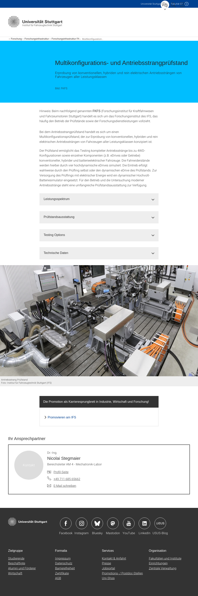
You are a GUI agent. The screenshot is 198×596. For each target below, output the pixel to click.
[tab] (99, 199)
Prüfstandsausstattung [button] (59, 217)
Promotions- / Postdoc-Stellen (122, 573)
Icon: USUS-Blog (160, 523)
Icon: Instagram (81, 523)
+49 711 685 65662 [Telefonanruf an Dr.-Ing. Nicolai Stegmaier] (67, 479)
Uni (151, 3)
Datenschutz (63, 563)
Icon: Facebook (66, 523)
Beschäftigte (16, 563)
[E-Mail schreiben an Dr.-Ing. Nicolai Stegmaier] (61, 485)
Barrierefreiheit (65, 568)
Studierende (16, 558)
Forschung (16, 38)
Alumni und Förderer (22, 568)
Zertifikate (62, 573)
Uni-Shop (108, 578)
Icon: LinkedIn (144, 523)
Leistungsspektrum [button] (57, 199)
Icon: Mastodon (113, 523)
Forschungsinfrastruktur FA (65, 38)
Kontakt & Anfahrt (114, 558)
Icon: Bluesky (97, 523)
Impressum (63, 558)
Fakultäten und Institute (165, 558)
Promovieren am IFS (62, 417)
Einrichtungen (158, 563)
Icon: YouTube (129, 523)
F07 (177, 3)
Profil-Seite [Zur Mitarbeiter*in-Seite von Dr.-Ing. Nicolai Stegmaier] (61, 472)
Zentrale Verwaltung (162, 568)
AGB (58, 578)
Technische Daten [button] (56, 253)
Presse (106, 563)
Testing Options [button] (54, 235)
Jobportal (108, 568)
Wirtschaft (15, 573)
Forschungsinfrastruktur (37, 38)
